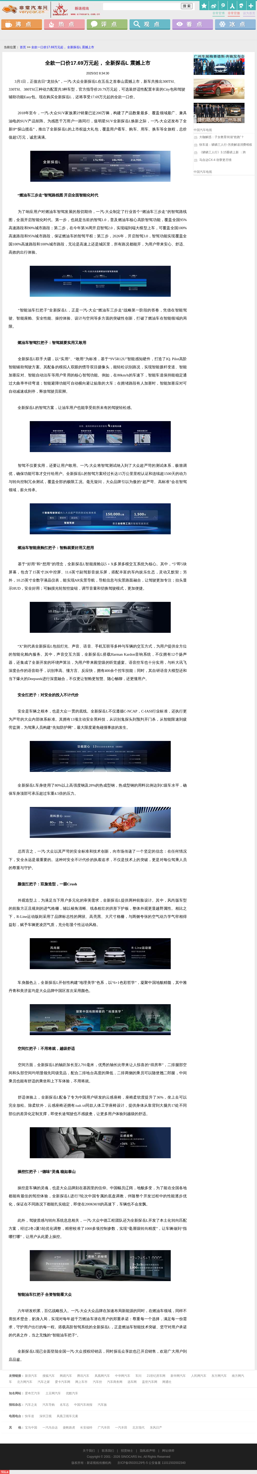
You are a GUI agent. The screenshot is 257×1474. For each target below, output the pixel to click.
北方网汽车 (24, 1382)
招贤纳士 (127, 1450)
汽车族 (102, 1404)
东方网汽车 (219, 1376)
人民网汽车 (198, 1376)
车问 (138, 1376)
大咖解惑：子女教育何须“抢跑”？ (219, 137)
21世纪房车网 (156, 1376)
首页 (23, 47)
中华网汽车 (123, 1376)
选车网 (132, 1382)
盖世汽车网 (149, 1382)
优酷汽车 (72, 1393)
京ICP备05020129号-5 (132, 1463)
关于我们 (89, 1450)
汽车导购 (48, 1404)
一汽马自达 (50, 1427)
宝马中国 (31, 1427)
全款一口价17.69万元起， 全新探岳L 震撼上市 (62, 47)
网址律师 (168, 1450)
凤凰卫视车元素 (67, 1416)
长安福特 (86, 1427)
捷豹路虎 (69, 1427)
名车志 (64, 1404)
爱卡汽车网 (63, 1382)
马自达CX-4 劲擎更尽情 (213, 160)
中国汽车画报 (83, 1404)
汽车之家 (44, 1382)
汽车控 (97, 1382)
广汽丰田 (104, 1427)
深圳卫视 (45, 1416)
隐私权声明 (147, 1450)
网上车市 (81, 1382)
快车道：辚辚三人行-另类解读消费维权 (223, 144)
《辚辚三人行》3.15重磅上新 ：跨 (220, 152)
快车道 (29, 1416)
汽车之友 (31, 1404)
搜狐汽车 (48, 1376)
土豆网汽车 (53, 1393)
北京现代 (138, 1427)
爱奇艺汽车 (32, 1393)
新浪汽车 (31, 1376)
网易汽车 (66, 1376)
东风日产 (156, 1427)
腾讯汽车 (83, 1376)
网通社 (167, 1382)
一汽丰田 (121, 1427)
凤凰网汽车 (102, 1376)
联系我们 (108, 1450)
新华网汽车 (178, 1376)
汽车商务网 (114, 1382)
